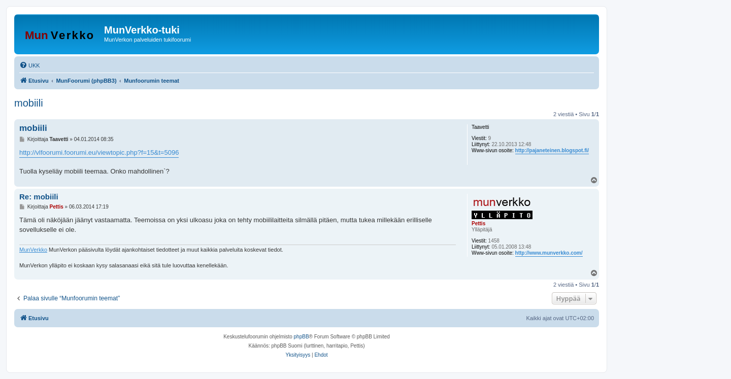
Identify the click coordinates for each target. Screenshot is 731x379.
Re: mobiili (38, 196)
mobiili (28, 103)
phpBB (301, 336)
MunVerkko (33, 250)
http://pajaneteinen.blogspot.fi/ (552, 150)
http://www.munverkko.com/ (549, 253)
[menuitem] (29, 65)
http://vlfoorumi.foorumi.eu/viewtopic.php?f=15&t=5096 (99, 152)
